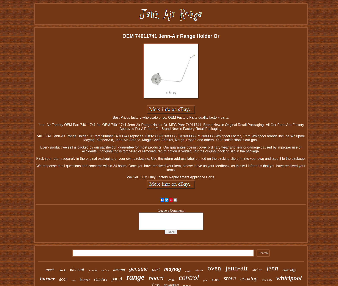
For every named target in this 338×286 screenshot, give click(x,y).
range (135, 277)
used (73, 280)
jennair (92, 270)
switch (257, 270)
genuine (138, 268)
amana (119, 269)
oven (214, 268)
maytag (172, 269)
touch (50, 270)
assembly (267, 279)
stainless (100, 279)
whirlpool (289, 277)
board (156, 278)
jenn (272, 268)
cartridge (289, 270)
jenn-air (236, 268)
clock (62, 270)
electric (199, 270)
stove (230, 278)
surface (105, 270)
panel (116, 278)
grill (205, 280)
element (77, 269)
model (188, 271)
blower (85, 279)
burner (47, 278)
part (156, 269)
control (189, 277)
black (215, 279)
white (171, 279)
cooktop (248, 278)
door (63, 279)
